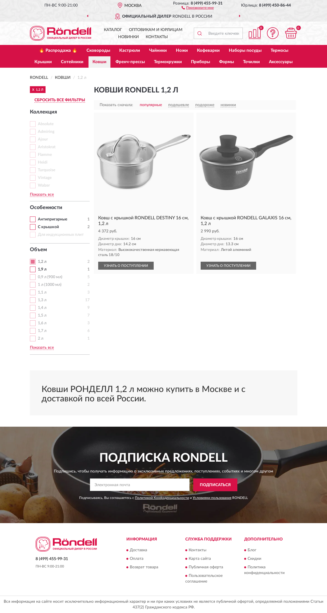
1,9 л (42, 269)
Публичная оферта (206, 567)
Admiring (46, 132)
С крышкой (48, 227)
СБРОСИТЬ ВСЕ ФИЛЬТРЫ (59, 100)
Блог (252, 550)
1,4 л (42, 308)
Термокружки (168, 62)
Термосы (279, 50)
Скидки (254, 559)
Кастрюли (129, 50)
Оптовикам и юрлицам (155, 30)
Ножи (182, 50)
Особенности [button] (46, 207)
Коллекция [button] (43, 112)
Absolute (46, 124)
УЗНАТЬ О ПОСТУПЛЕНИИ (126, 265)
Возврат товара (144, 567)
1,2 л (42, 262)
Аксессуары (281, 62)
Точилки (251, 62)
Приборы (200, 62)
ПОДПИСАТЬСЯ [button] (215, 485)
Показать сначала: (116, 105)
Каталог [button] (113, 30)
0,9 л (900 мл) (50, 277)
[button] (198, 7)
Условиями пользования (212, 498)
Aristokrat (46, 147)
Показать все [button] (42, 195)
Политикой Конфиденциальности (162, 498)
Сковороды (98, 50)
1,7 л (42, 331)
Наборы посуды (245, 50)
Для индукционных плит (61, 235)
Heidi (43, 162)
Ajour (43, 139)
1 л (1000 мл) (49, 285)
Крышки (43, 62)
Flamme (45, 155)
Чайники (158, 50)
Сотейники (72, 62)
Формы (226, 62)
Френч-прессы (130, 62)
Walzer (44, 185)
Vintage (45, 178)
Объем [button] (38, 249)
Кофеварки (208, 50)
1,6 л (42, 323)
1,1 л (42, 292)
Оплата (136, 559)
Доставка (138, 550)
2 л (40, 338)
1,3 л (42, 300)
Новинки (128, 37)
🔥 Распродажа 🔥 (58, 50)
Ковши (99, 62)
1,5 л (42, 315)
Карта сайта (200, 559)
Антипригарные (52, 219)
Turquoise (46, 170)
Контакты (157, 37)
